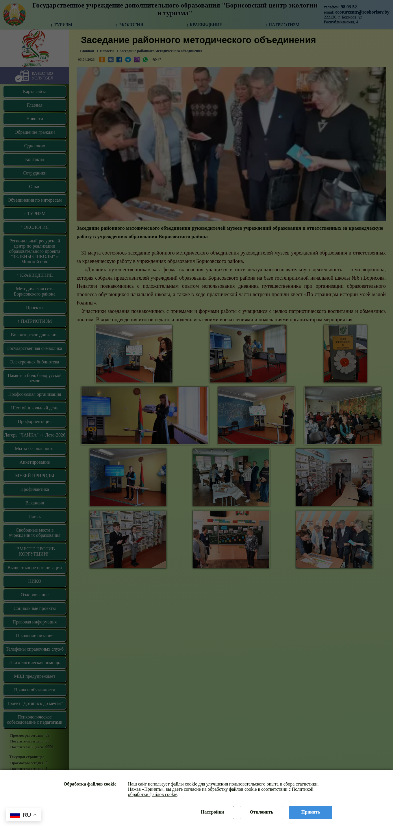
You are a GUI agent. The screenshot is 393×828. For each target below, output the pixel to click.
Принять (310, 812)
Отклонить (261, 812)
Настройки (212, 812)
